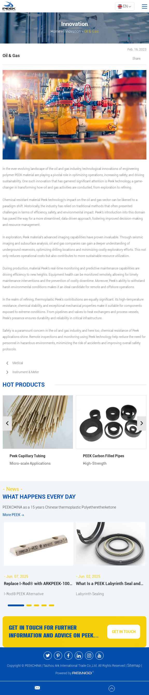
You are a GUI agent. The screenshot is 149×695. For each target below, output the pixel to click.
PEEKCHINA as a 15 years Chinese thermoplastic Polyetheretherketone (59, 507)
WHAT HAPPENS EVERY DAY (39, 497)
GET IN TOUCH (124, 632)
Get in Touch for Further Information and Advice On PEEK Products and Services (51, 632)
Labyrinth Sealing (90, 594)
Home (55, 31)
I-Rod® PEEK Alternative (24, 594)
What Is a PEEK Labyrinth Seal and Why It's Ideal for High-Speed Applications (108, 584)
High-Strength (95, 463)
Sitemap (133, 665)
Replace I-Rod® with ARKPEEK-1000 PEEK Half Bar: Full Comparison (38, 584)
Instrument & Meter (25, 372)
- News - (13, 489)
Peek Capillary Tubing (27, 456)
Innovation (72, 31)
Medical (17, 363)
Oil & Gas (91, 31)
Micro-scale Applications (30, 463)
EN (124, 6)
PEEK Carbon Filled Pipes (103, 456)
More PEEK (13, 515)
